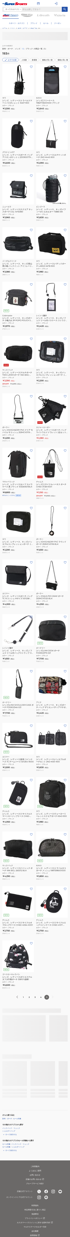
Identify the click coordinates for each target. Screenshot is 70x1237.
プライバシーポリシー (35, 1218)
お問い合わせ (35, 1175)
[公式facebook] (46, 1191)
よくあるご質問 (35, 1171)
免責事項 (35, 1214)
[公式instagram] (53, 1191)
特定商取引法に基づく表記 (35, 1210)
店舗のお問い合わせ (35, 1179)
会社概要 (35, 1231)
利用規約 (35, 1205)
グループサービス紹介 (35, 1183)
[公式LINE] (46, 1197)
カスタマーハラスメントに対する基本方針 (35, 1222)
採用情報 (35, 1235)
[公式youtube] (60, 1191)
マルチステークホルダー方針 (35, 1227)
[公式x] (39, 1191)
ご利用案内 (35, 1166)
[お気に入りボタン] (31, 230)
